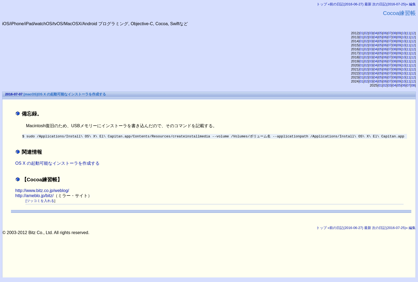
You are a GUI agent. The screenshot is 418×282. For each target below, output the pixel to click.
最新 (367, 4)
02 (366, 33)
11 (408, 33)
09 (399, 33)
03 (371, 33)
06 (385, 33)
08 (394, 33)
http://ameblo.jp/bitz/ (34, 196)
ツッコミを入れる (40, 201)
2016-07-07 (13, 94)
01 (361, 33)
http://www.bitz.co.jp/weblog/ (42, 191)
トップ (322, 4)
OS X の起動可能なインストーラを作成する (57, 163)
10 (403, 33)
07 (390, 33)
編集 (412, 4)
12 (413, 33)
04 (375, 33)
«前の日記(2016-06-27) (345, 4)
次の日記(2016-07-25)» (390, 4)
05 (380, 33)
